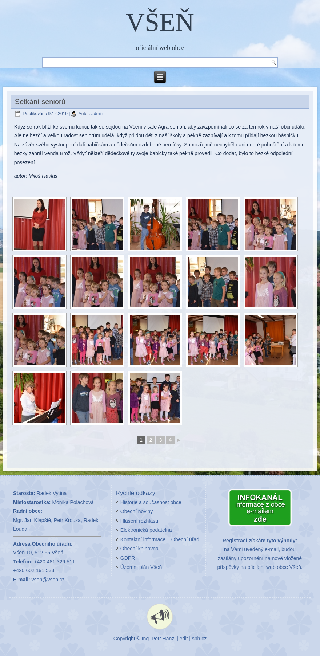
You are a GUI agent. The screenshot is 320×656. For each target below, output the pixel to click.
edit (184, 638)
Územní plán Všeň (141, 567)
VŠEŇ (160, 22)
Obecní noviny (136, 511)
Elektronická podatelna (146, 530)
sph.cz (199, 638)
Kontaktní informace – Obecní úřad (159, 539)
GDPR (127, 558)
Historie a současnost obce (150, 502)
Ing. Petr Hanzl (159, 638)
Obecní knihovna (139, 548)
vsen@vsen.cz (48, 579)
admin (97, 113)
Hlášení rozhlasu (139, 521)
